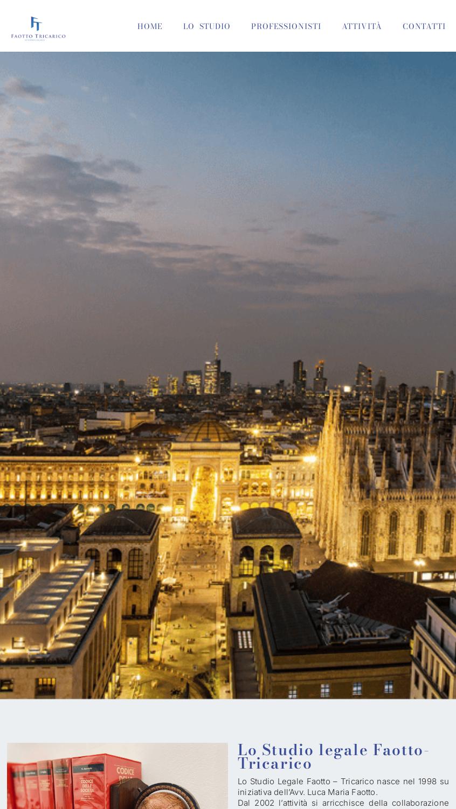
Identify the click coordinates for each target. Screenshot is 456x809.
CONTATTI (424, 26)
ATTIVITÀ (362, 26)
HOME (150, 26)
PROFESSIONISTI (286, 26)
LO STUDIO (207, 26)
